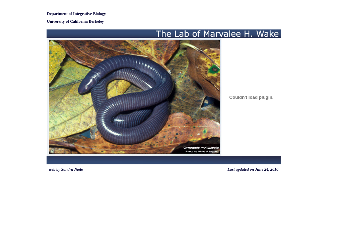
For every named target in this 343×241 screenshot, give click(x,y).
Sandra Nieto (72, 169)
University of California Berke (73, 21)
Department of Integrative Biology (76, 13)
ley (101, 21)
